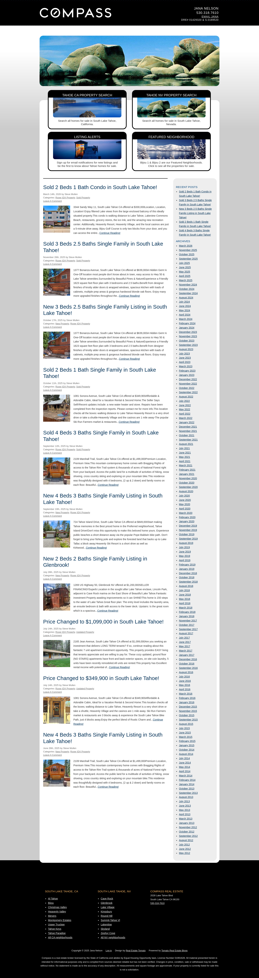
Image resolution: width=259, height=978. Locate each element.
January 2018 (186, 616)
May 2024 (184, 310)
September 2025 (188, 258)
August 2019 (186, 543)
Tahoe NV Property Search (171, 95)
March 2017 (185, 650)
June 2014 (185, 762)
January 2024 (186, 327)
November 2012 (188, 827)
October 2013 (186, 788)
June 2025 (185, 267)
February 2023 (187, 370)
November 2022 (188, 383)
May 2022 (184, 409)
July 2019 (184, 547)
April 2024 (184, 314)
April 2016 (184, 689)
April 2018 (184, 603)
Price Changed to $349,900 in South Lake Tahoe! (101, 678)
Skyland (105, 928)
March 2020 (185, 513)
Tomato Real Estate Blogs (174, 950)
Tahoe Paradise (57, 933)
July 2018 (184, 590)
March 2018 (185, 607)
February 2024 (187, 323)
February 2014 (187, 780)
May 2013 (184, 810)
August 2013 (186, 797)
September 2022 (188, 392)
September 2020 (188, 487)
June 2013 (185, 805)
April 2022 (184, 413)
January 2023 (186, 375)
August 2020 (186, 491)
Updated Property (85, 632)
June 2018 (185, 594)
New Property (62, 323)
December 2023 (188, 332)
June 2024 (185, 306)
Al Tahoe (53, 898)
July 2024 (184, 301)
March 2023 (185, 366)
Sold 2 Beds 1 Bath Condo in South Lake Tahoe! (100, 187)
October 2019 (186, 534)
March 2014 (185, 775)
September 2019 (188, 538)
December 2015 (188, 706)
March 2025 (185, 280)
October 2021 (186, 435)
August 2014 (186, 754)
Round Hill (106, 915)
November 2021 (188, 431)
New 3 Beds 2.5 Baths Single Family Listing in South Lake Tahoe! (195, 213)
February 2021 (187, 469)
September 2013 (188, 792)
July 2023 (184, 353)
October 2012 (186, 831)
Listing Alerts (87, 137)
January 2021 (186, 474)
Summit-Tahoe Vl (110, 920)
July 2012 (184, 844)
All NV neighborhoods (113, 937)
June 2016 (185, 680)
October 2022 (186, 388)
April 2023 (184, 362)
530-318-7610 (157, 903)
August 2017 (186, 633)
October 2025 (186, 254)
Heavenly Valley (57, 911)
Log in (109, 950)
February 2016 (187, 698)
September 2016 (188, 668)
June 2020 (185, 500)
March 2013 (185, 818)
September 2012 (188, 836)
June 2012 (185, 848)
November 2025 (188, 250)
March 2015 (185, 736)
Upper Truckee (56, 924)
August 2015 (186, 724)
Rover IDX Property (65, 197)
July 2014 (184, 758)
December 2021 (188, 426)
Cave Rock (107, 898)
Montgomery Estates (59, 920)
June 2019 (185, 551)
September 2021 (188, 439)
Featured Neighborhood (171, 137)
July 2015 (184, 728)
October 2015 (186, 715)
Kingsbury (106, 911)
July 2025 (184, 263)
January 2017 (186, 655)
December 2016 (188, 659)
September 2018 (188, 581)
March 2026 (185, 245)
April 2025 (184, 276)
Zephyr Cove (108, 933)
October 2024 (186, 289)
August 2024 (186, 297)
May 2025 (184, 271)
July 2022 (184, 401)
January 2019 (186, 568)
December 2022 (188, 379)
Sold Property (83, 197)
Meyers (52, 915)
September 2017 (188, 629)
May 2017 (184, 646)
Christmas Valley (57, 907)
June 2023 (185, 357)
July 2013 (184, 801)
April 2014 (184, 771)
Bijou (51, 902)
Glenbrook (106, 902)
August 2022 (186, 396)
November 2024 (188, 284)
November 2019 (188, 530)
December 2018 (188, 573)
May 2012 (184, 853)
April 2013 (184, 814)
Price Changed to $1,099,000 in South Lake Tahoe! (103, 622)
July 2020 (184, 495)
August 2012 (186, 840)
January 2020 (186, 521)
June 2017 (185, 642)
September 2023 (188, 345)
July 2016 (184, 676)
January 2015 (186, 745)
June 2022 (185, 405)
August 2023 (186, 349)
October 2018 (186, 577)
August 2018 (186, 586)
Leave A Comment (52, 201)
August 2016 (186, 672)
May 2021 (184, 457)
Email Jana (210, 16)
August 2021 (186, 444)
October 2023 (186, 340)
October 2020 (186, 482)
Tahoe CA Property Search (87, 95)
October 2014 (186, 749)
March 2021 (185, 465)
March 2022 (185, 418)
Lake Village (107, 907)
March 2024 (185, 319)
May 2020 (184, 504)
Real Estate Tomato (136, 950)
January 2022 (186, 422)
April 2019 (184, 560)
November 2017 (188, 620)
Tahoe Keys (54, 928)
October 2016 (186, 663)
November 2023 (188, 336)
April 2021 (184, 461)
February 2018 (187, 612)
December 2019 (188, 525)
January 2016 (186, 702)
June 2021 (185, 452)
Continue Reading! (110, 233)
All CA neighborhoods (60, 937)
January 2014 (186, 784)
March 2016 (185, 693)
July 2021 (184, 448)
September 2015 (188, 719)
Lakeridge (106, 924)
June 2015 (185, 732)
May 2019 (184, 556)
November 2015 (188, 711)
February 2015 (187, 741)
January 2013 (186, 823)
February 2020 (187, 517)
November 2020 (188, 478)
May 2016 (184, 685)
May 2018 (184, 599)
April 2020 (184, 508)
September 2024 (188, 293)
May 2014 (184, 767)
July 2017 (184, 637)
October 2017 (186, 624)
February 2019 (187, 564)
